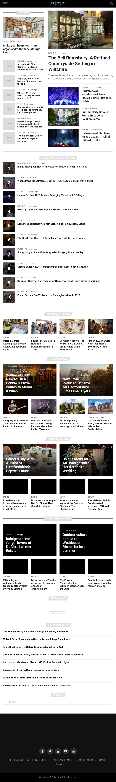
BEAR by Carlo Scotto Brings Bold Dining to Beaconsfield (32, 678)
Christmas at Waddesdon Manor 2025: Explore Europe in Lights (36, 662)
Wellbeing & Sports (38, 760)
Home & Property (85, 760)
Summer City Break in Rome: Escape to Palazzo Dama (31, 670)
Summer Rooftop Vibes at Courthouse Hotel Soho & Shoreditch (36, 685)
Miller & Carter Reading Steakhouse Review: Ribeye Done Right (36, 639)
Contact (59, 764)
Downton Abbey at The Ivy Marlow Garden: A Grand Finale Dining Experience (43, 654)
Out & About (16, 760)
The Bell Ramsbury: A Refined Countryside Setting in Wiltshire (35, 631)
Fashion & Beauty (62, 760)
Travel (103, 760)
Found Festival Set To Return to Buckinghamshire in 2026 (33, 647)
